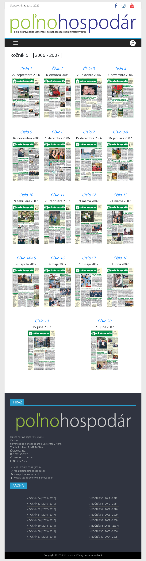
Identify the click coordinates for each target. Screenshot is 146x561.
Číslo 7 (88, 132)
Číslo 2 (57, 68)
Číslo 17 (89, 258)
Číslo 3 (88, 68)
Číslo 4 (120, 68)
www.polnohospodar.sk (27, 474)
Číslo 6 (57, 132)
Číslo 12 (89, 194)
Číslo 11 (57, 194)
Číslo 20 (104, 320)
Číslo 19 (41, 320)
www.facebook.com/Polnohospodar (33, 477)
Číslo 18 (120, 258)
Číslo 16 (57, 258)
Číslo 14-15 (26, 258)
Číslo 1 (26, 68)
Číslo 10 (26, 194)
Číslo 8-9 (120, 132)
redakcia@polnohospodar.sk (29, 470)
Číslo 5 (26, 132)
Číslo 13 (120, 194)
